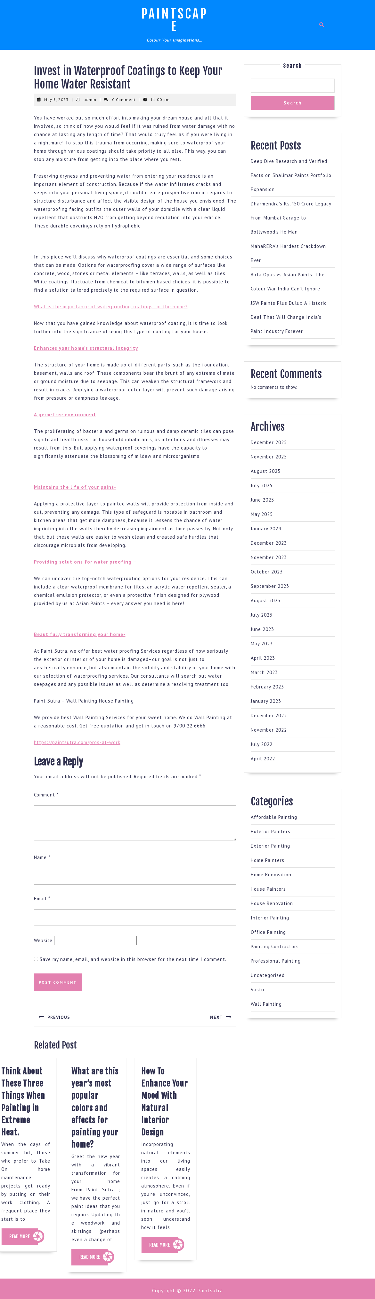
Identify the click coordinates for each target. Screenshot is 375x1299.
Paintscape (174, 20)
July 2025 (262, 485)
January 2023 (266, 701)
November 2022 (269, 730)
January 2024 (266, 529)
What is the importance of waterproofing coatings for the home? (111, 307)
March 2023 (264, 672)
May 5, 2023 (56, 99)
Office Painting (268, 932)
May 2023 (262, 644)
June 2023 (262, 629)
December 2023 (269, 543)
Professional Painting (276, 961)
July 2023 (262, 615)
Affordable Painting (274, 817)
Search (292, 66)
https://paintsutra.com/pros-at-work (77, 742)
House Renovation (272, 903)
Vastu (257, 990)
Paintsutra (209, 1290)
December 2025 (269, 442)
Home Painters (267, 860)
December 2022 (269, 715)
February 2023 (267, 687)
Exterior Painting (270, 846)
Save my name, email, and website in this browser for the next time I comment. (133, 959)
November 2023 (269, 557)
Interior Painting (270, 918)
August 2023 (266, 600)
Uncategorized (268, 975)
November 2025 (269, 457)
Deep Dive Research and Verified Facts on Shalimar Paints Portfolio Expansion (291, 175)
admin (90, 99)
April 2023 (263, 658)
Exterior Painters (270, 831)
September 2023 (270, 586)
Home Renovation (271, 875)
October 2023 (267, 572)
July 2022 (262, 744)
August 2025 (266, 471)
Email (42, 898)
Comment (46, 795)
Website (43, 940)
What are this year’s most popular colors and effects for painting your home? (81, 1107)
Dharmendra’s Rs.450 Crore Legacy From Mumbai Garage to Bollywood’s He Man (291, 218)
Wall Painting (266, 1004)
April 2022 (263, 759)
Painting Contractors (275, 946)
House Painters (268, 889)
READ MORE (80, 1259)
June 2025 (262, 500)
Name (42, 857)
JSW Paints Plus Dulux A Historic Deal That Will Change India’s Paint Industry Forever (289, 317)
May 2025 (262, 514)
